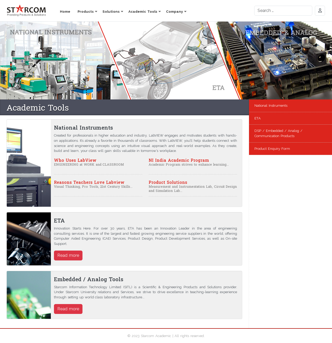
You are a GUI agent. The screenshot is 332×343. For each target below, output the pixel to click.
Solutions (111, 12)
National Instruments (270, 105)
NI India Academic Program (179, 160)
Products (86, 12)
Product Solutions (168, 182)
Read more (68, 255)
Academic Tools (142, 12)
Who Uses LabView (75, 160)
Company (174, 12)
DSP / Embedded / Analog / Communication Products (278, 133)
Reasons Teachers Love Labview (89, 182)
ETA (257, 118)
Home (65, 12)
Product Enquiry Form (272, 149)
